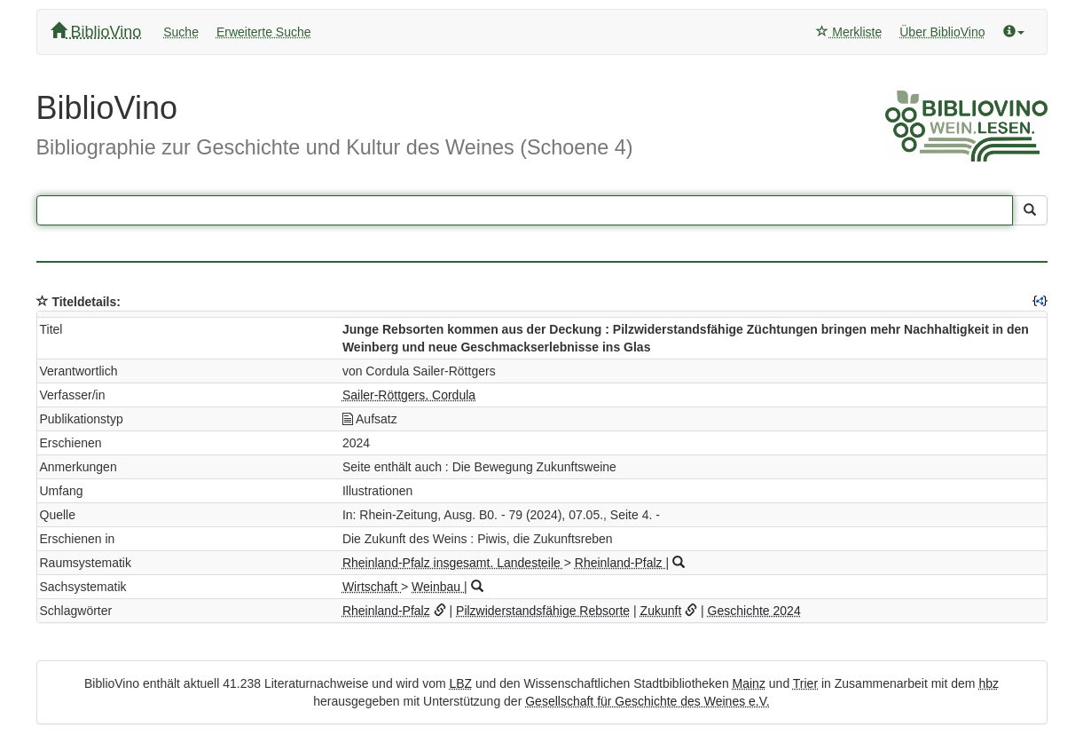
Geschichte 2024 (754, 611)
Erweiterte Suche (263, 32)
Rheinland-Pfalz (620, 563)
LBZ (460, 683)
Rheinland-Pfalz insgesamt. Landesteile (453, 563)
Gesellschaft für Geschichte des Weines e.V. (647, 701)
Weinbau (438, 587)
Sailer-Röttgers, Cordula (408, 395)
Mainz (749, 683)
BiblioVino (96, 31)
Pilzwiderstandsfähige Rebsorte (543, 611)
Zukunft (661, 611)
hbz (988, 683)
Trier (805, 683)
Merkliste (849, 32)
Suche (181, 32)
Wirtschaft (371, 587)
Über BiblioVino (942, 32)
